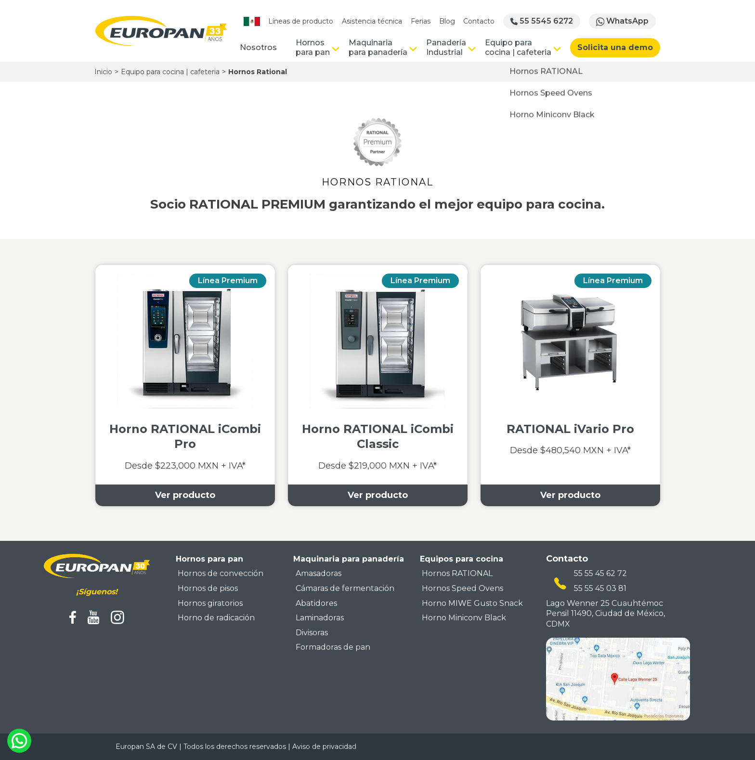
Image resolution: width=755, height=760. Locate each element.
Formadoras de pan (333, 647)
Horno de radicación (216, 617)
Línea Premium (228, 280)
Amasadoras (318, 573)
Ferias (420, 21)
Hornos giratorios (210, 603)
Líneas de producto (300, 21)
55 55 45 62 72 (600, 573)
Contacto (479, 21)
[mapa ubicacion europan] (618, 678)
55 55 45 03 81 (600, 588)
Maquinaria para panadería (378, 47)
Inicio (103, 71)
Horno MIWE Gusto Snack (472, 603)
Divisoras (312, 632)
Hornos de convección (220, 573)
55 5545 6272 (541, 21)
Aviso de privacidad (324, 746)
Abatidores (316, 603)
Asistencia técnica (372, 21)
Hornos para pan (313, 47)
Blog (447, 21)
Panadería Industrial (446, 47)
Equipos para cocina (461, 558)
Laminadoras (320, 617)
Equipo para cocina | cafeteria (518, 47)
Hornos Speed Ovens (462, 588)
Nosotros (258, 47)
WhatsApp (622, 21)
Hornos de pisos (208, 588)
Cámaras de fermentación (345, 588)
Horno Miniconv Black (464, 617)
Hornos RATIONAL (457, 573)
